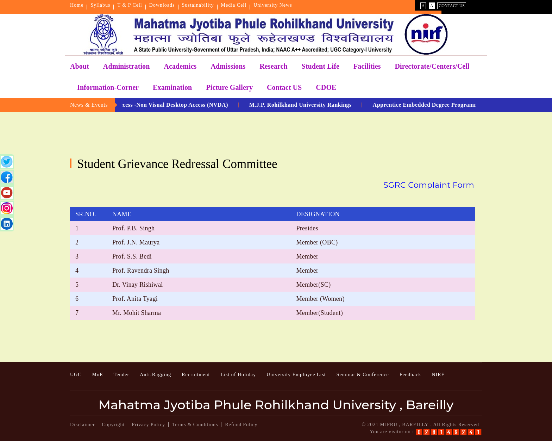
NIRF (438, 374)
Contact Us (452, 5)
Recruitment (196, 374)
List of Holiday (238, 374)
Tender (122, 374)
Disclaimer (82, 424)
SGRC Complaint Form (428, 185)
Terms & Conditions (195, 424)
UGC (76, 374)
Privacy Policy (148, 424)
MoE (97, 374)
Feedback (410, 374)
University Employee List (296, 374)
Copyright (113, 424)
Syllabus (100, 5)
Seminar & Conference (363, 374)
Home (76, 5)
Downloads (162, 5)
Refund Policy (241, 424)
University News (272, 5)
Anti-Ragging (155, 374)
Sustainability (198, 5)
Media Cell (234, 5)
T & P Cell (129, 5)
